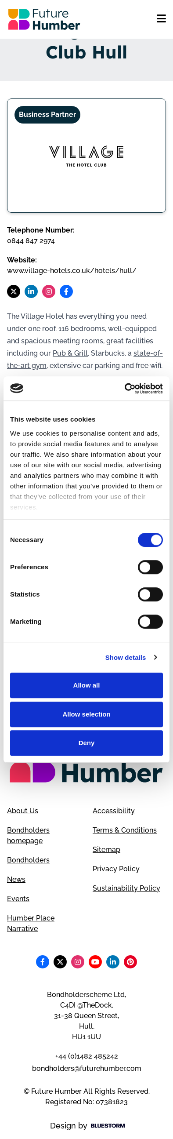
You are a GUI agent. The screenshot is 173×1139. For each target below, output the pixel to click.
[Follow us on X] (13, 291)
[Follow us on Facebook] (66, 291)
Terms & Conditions (125, 830)
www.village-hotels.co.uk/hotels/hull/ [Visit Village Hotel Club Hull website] (72, 270)
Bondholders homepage (28, 835)
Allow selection (86, 714)
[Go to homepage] (44, 19)
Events (18, 899)
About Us (22, 811)
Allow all (86, 685)
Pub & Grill (70, 353)
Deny (87, 742)
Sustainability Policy (126, 888)
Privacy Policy (116, 869)
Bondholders (28, 860)
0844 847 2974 (31, 241)
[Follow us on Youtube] (95, 961)
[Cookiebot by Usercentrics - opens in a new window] (124, 388)
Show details (125, 657)
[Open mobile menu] (161, 19)
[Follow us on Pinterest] (130, 961)
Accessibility (114, 811)
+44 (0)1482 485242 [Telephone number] (86, 1056)
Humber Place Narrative (30, 923)
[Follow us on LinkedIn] (31, 291)
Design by (87, 1125)
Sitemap (106, 849)
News (16, 879)
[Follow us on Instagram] (48, 291)
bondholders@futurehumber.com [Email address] (86, 1068)
